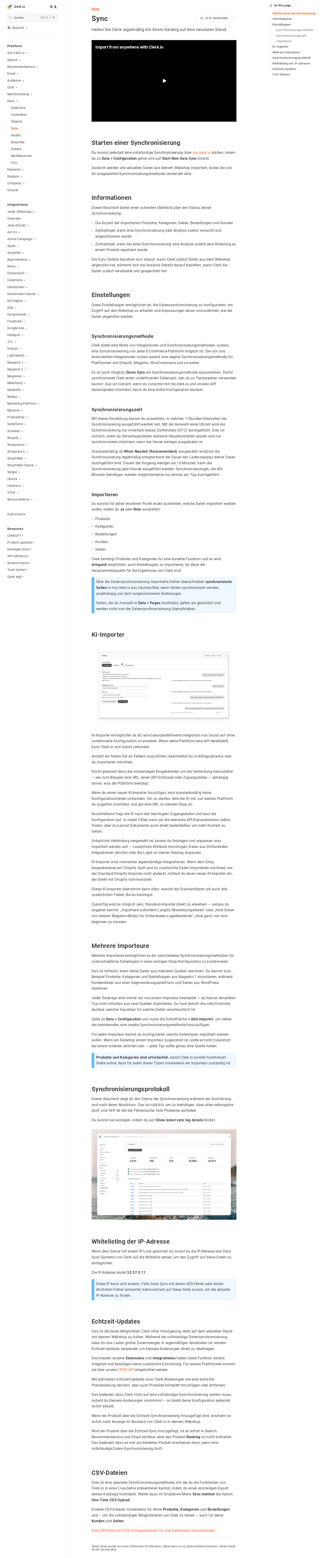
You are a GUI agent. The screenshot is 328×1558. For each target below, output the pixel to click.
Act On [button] (12, 232)
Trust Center (17, 570)
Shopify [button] (12, 438)
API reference (18, 556)
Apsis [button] (11, 246)
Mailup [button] (12, 396)
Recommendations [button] (21, 67)
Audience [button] (14, 80)
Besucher (18, 142)
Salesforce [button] (15, 424)
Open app (15, 576)
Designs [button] (13, 176)
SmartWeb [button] (15, 458)
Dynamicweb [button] (16, 314)
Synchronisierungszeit (291, 35)
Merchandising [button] (18, 94)
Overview (14, 218)
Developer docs (19, 549)
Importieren (284, 41)
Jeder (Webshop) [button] (20, 211)
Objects (16, 121)
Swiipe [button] (12, 472)
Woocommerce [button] (18, 499)
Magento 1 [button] (15, 362)
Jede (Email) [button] (16, 225)
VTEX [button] (11, 492)
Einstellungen (281, 24)
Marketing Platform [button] (21, 403)
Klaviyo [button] (12, 348)
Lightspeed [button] (15, 355)
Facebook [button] (14, 321)
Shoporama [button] (16, 445)
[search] (32, 17)
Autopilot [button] (14, 252)
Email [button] (11, 73)
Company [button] (14, 183)
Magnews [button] (14, 376)
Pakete (16, 149)
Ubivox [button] (12, 479)
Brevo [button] (11, 266)
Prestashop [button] (15, 417)
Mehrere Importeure (286, 52)
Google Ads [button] (15, 328)
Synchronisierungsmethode (294, 30)
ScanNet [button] (13, 431)
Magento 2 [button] (15, 369)
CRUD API (126, 1370)
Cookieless (19, 114)
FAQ (14, 162)
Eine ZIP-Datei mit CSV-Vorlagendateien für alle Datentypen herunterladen (153, 1530)
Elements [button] (14, 169)
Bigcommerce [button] (17, 259)
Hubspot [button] (13, 335)
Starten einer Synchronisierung (293, 13)
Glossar (13, 190)
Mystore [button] (13, 410)
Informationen (282, 19)
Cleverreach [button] (16, 273)
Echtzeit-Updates (284, 69)
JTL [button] (10, 342)
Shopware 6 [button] (16, 451)
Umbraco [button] (14, 486)
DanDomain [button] (16, 287)
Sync (14, 128)
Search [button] (12, 60)
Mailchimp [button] (15, 383)
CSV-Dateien (281, 74)
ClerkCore (18, 108)
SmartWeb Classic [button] (20, 465)
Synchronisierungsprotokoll (291, 57)
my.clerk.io (202, 152)
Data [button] (10, 101)
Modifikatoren (21, 156)
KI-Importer (280, 46)
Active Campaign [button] (19, 239)
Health (16, 135)
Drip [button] (10, 307)
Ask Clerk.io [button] (16, 53)
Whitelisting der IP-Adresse (291, 63)
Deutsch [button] (15, 28)
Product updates (20, 542)
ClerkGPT (15, 535)
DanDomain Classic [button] (21, 294)
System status (19, 563)
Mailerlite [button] (14, 390)
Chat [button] (10, 87)
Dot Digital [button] (15, 301)
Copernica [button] (14, 280)
